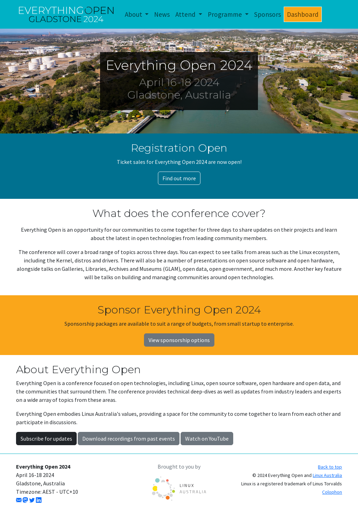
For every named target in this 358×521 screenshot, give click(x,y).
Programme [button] (225, 14)
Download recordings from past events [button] (128, 438)
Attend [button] (186, 14)
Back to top (330, 467)
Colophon (332, 492)
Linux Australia (327, 475)
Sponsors (267, 14)
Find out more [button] (179, 178)
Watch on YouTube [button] (207, 438)
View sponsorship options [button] (179, 340)
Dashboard (303, 14)
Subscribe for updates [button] (46, 438)
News (162, 14)
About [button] (134, 14)
